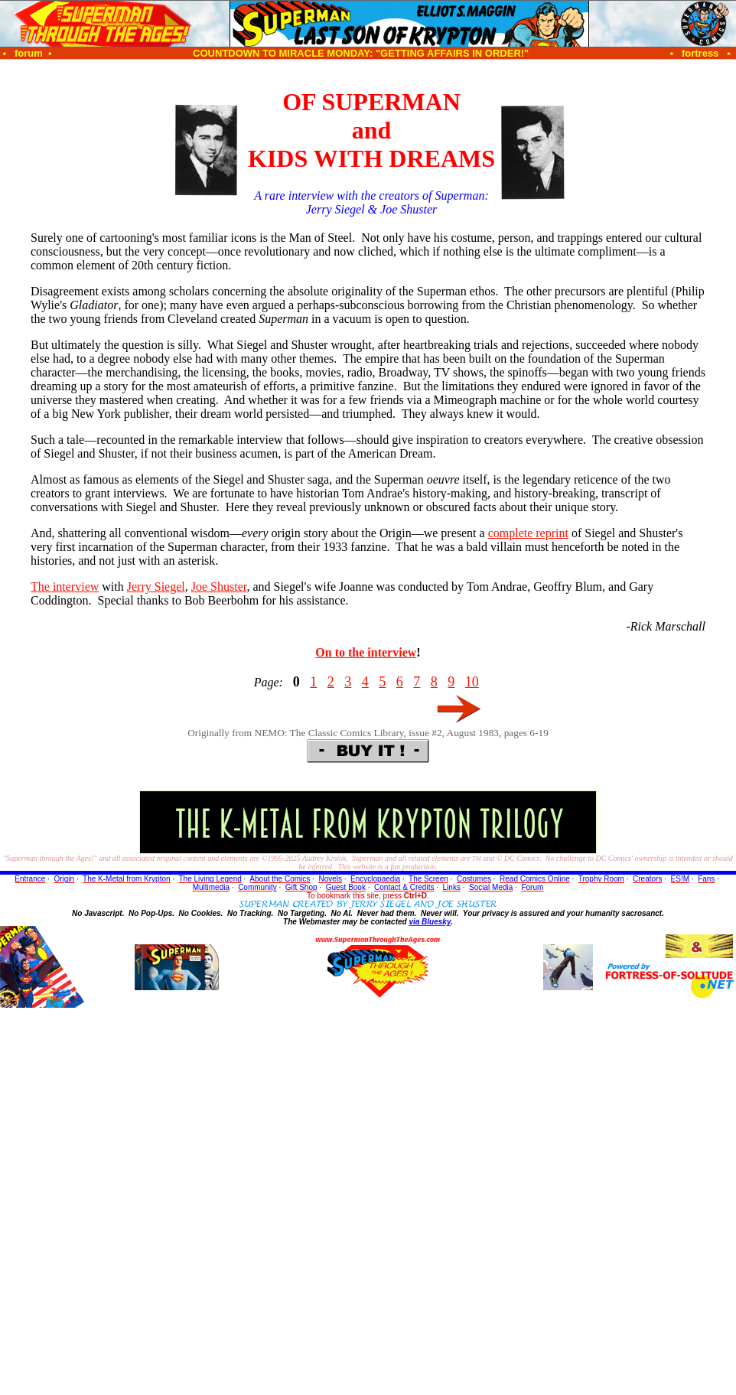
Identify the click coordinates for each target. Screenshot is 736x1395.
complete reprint (528, 532)
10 (472, 681)
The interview (65, 586)
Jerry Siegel (156, 586)
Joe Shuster (219, 586)
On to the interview (365, 652)
